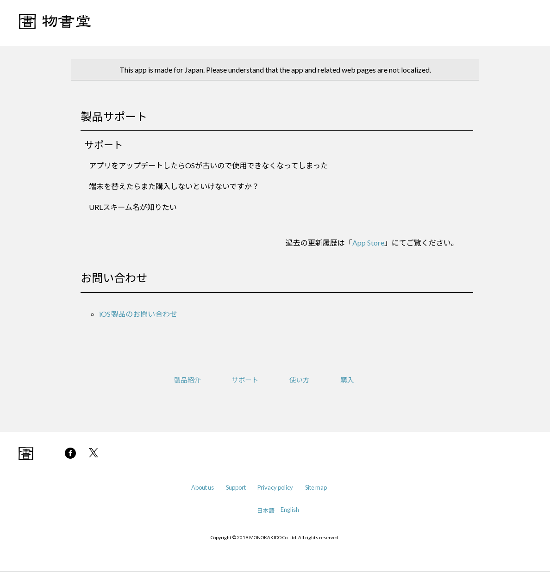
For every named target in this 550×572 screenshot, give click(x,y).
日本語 (266, 510)
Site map (316, 487)
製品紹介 (187, 380)
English (290, 509)
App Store (368, 242)
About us (202, 487)
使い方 (299, 380)
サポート (245, 380)
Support (236, 487)
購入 (347, 380)
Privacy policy (275, 487)
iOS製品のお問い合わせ (138, 313)
